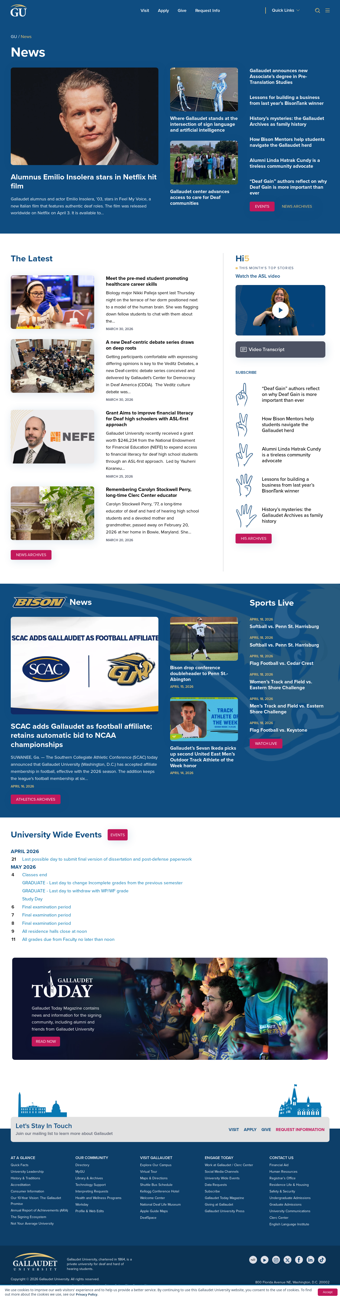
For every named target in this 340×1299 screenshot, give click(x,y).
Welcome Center (152, 1205)
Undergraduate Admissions (290, 1205)
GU (14, 36)
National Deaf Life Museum (160, 1211)
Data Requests (216, 1191)
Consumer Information (27, 1198)
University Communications (289, 1218)
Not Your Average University (32, 1230)
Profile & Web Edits (89, 1218)
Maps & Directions (154, 1185)
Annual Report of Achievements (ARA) (39, 1217)
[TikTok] (322, 1267)
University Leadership (27, 1178)
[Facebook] (299, 1267)
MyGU (80, 1178)
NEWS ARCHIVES (297, 206)
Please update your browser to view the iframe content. (170, 903)
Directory (82, 1172)
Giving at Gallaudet (219, 1211)
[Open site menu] (327, 10)
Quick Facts (20, 1172)
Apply (164, 10)
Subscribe (212, 1198)
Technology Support (90, 1191)
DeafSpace (148, 1224)
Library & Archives (89, 1185)
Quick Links (283, 10)
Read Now (46, 1048)
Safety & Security (282, 1198)
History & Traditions (25, 1185)
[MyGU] (253, 1267)
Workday (81, 1211)
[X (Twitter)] (287, 1267)
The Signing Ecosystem (28, 1224)
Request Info (207, 10)
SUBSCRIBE (246, 375)
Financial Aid (278, 1172)
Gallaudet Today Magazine (224, 1205)
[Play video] (280, 313)
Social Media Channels (222, 1178)
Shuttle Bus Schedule (156, 1191)
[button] (315, 10)
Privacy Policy (87, 1294)
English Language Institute (289, 1231)
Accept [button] (327, 1292)
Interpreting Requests (91, 1198)
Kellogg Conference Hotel (159, 1198)
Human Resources (283, 1178)
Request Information (299, 1136)
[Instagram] (276, 1267)
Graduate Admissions (285, 1211)
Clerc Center (278, 1224)
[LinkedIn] (310, 1267)
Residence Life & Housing (289, 1191)
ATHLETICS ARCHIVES (35, 806)
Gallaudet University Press (225, 1218)
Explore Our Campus (156, 1172)
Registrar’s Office (282, 1185)
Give (182, 10)
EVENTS (262, 206)
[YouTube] (264, 1267)
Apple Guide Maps (154, 1218)
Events (118, 842)
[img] (204, 89)
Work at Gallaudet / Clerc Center (229, 1172)
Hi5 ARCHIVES (253, 541)
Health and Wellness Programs (98, 1205)
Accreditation (21, 1191)
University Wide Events (222, 1185)
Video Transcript (262, 352)
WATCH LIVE (268, 747)
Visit (145, 10)
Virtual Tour (148, 1178)
